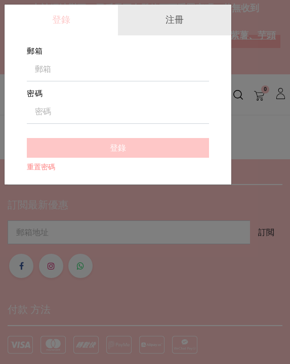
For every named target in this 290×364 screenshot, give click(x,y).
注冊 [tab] (174, 19)
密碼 (35, 93)
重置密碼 (41, 167)
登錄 (118, 148)
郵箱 (35, 51)
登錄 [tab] (61, 19)
